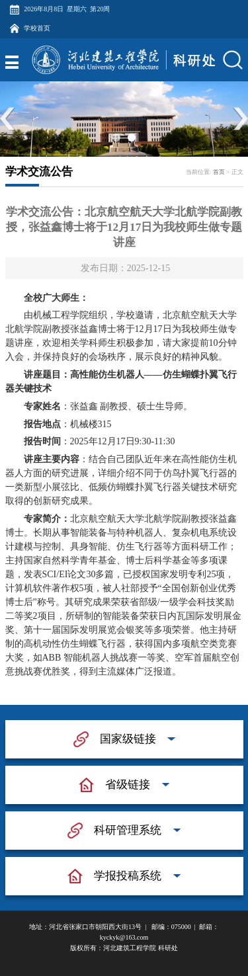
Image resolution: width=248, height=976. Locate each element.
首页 (219, 172)
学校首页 (37, 28)
